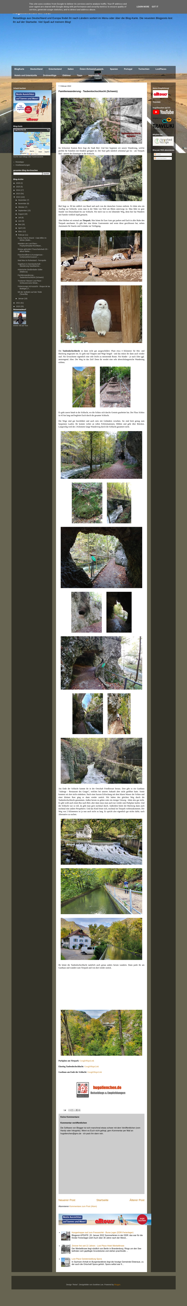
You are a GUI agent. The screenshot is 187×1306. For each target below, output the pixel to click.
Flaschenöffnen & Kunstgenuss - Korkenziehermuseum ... (30, 256)
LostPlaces (161, 69)
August (21, 214)
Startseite (102, 1200)
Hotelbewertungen (23, 165)
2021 (18, 303)
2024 (18, 190)
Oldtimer (66, 75)
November (22, 203)
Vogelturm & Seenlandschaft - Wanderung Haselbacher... (29, 265)
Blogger (117, 1285)
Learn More (143, 6)
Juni (20, 221)
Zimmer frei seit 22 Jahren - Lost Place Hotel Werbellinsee (98, 1246)
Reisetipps (20, 162)
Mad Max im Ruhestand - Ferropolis (32, 260)
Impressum (93, 75)
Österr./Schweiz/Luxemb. (92, 69)
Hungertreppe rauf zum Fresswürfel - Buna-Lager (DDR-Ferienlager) (103, 1232)
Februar (21, 235)
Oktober (21, 207)
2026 (18, 183)
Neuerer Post (67, 1200)
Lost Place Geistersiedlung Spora (87, 1259)
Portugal (128, 69)
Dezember (22, 200)
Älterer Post (137, 1200)
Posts (157, 154)
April (20, 228)
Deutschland (36, 69)
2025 (18, 187)
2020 (18, 306)
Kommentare (160, 158)
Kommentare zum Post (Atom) (83, 1206)
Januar (21, 298)
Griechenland (55, 69)
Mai (20, 224)
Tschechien (143, 69)
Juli (19, 218)
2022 (18, 197)
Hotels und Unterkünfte (26, 75)
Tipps (79, 75)
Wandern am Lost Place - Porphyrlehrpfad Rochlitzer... (30, 245)
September (22, 211)
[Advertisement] (93, 46)
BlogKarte (19, 69)
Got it (155, 6)
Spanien (114, 69)
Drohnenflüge (49, 75)
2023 (18, 194)
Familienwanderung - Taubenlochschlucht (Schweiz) (31, 276)
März (20, 231)
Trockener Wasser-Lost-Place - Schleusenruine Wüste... (30, 282)
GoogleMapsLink (87, 1061)
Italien (71, 69)
